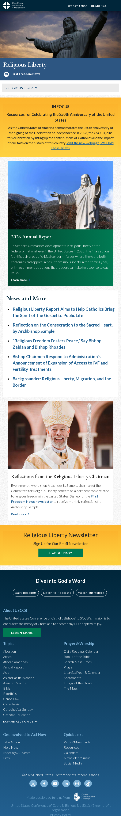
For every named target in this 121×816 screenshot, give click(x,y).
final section (100, 251)
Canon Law (11, 699)
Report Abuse (77, 6)
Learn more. (19, 280)
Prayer (69, 667)
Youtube (55, 783)
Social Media (73, 763)
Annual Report (13, 667)
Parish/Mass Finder (78, 742)
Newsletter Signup (77, 758)
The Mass (71, 688)
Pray (6, 758)
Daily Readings (26, 592)
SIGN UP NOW (60, 552)
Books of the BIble (77, 657)
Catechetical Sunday (18, 709)
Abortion (9, 651)
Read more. (19, 514)
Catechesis (11, 704)
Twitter (33, 783)
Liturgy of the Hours (78, 683)
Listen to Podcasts (57, 592)
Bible (7, 688)
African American (15, 662)
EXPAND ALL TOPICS (18, 721)
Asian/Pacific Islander (18, 678)
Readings (99, 5)
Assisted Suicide (14, 683)
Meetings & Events (16, 753)
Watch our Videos (91, 592)
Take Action (11, 742)
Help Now (10, 747)
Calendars (71, 753)
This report (19, 246)
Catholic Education (16, 715)
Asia (6, 672)
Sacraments (72, 678)
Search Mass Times (78, 662)
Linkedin (66, 783)
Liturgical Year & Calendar (82, 672)
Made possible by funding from (48, 797)
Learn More (22, 632)
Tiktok (88, 783)
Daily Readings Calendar (81, 651)
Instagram (77, 783)
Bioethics (10, 693)
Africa (7, 657)
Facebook (44, 783)
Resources (71, 747)
